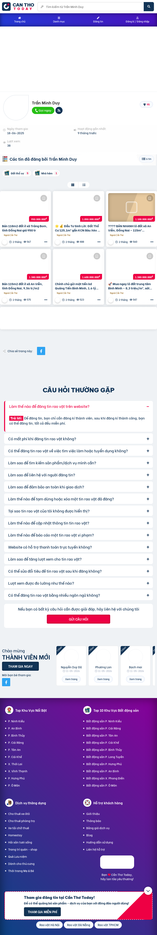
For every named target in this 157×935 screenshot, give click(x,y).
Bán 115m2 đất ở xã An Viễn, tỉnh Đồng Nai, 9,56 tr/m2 (22, 286)
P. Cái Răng (16, 742)
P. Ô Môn (14, 785)
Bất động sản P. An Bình (102, 771)
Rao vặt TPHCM (108, 925)
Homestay (15, 835)
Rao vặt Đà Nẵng (78, 925)
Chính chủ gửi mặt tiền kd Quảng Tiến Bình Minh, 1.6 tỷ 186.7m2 (75, 286)
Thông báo (93, 821)
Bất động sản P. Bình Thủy (104, 749)
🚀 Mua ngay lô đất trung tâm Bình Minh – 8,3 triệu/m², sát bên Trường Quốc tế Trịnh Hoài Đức (130, 286)
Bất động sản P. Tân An (102, 735)
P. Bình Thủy (16, 735)
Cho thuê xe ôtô (19, 813)
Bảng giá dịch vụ (97, 828)
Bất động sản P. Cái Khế (102, 742)
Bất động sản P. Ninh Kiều (103, 721)
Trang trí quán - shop (22, 849)
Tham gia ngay (20, 666)
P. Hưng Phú (16, 778)
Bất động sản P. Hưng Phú (104, 764)
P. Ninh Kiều (16, 721)
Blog (89, 835)
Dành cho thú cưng (21, 863)
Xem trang (71, 679)
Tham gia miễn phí (42, 911)
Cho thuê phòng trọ (21, 821)
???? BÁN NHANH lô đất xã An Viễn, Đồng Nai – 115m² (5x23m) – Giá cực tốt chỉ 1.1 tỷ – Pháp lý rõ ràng (131, 228)
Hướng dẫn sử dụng (99, 842)
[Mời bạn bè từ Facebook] (6, 682)
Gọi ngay (43, 110)
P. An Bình (15, 728)
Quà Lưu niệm (17, 856)
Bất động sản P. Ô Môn (101, 785)
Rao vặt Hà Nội (49, 925)
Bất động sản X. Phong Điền (105, 778)
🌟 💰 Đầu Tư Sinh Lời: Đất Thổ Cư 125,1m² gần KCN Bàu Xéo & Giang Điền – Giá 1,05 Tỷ (77, 228)
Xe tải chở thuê (18, 828)
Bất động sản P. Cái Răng (103, 728)
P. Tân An (14, 749)
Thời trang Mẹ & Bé (21, 871)
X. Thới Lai (15, 764)
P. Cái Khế (15, 757)
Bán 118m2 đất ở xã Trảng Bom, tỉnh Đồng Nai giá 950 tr (24, 228)
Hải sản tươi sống (20, 842)
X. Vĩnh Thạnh (17, 771)
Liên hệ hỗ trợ (95, 849)
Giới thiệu (93, 813)
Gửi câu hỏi (78, 619)
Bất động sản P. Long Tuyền (105, 757)
